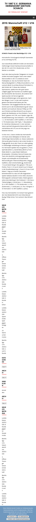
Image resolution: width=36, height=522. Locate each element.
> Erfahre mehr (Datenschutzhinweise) (18, 519)
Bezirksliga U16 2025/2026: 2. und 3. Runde (4, 346)
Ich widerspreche (23, 516)
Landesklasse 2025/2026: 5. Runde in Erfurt (4, 298)
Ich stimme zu (12, 516)
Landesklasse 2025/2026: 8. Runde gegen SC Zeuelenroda (4, 224)
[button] (33, 17)
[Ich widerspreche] (34, 514)
